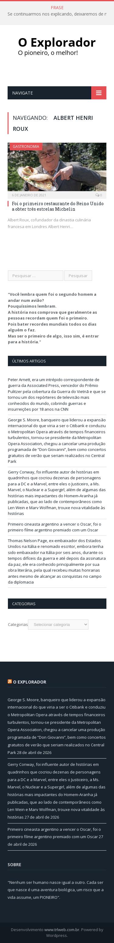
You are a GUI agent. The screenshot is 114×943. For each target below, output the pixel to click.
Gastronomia (26, 146)
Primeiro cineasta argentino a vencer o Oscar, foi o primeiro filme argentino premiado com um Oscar (54, 527)
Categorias (18, 624)
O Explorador (29, 682)
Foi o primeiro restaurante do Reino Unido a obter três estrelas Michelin (58, 206)
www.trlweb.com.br (61, 929)
